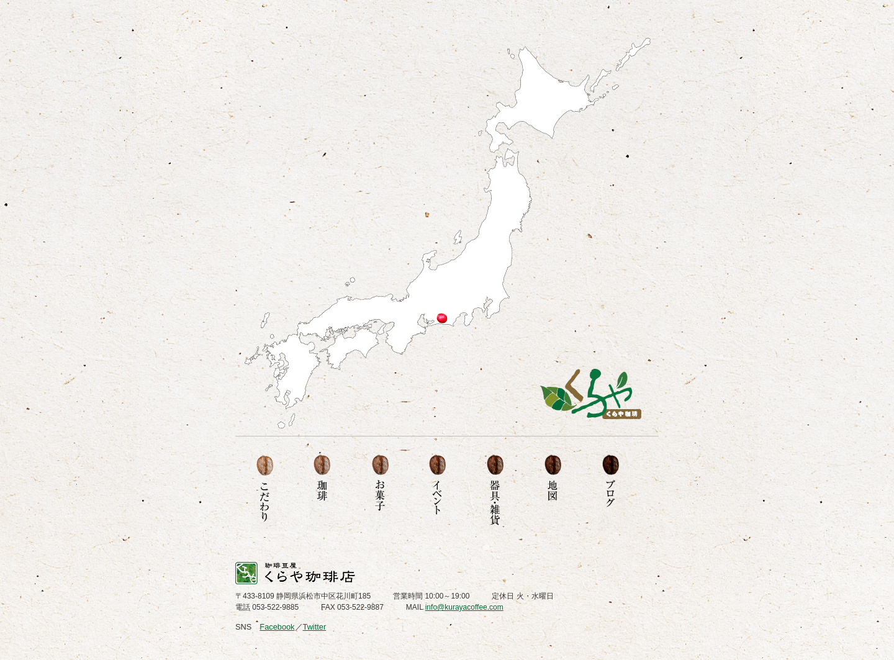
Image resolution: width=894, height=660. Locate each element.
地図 (553, 490)
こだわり (264, 490)
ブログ (610, 490)
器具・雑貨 (495, 490)
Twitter (315, 626)
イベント (437, 490)
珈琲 (322, 490)
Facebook (277, 626)
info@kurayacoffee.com (464, 607)
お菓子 (379, 490)
